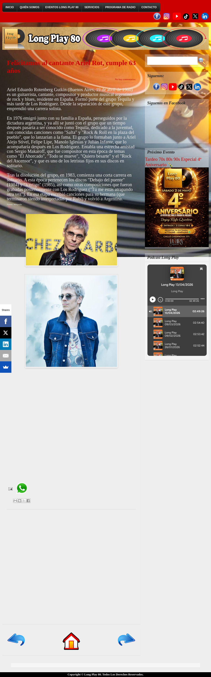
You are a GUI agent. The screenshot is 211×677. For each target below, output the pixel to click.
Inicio (9, 7)
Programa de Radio (120, 7)
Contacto (149, 7)
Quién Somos (29, 7)
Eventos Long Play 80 (62, 7)
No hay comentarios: (125, 79)
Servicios (92, 7)
